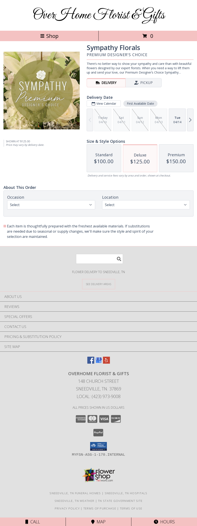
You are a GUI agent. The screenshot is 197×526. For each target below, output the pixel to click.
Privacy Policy (67, 508)
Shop (49, 35)
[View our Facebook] (90, 362)
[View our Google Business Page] (98, 362)
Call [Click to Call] (32, 522)
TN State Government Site (120, 501)
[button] (98, 446)
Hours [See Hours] (164, 522)
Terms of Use (131, 508)
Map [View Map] (98, 522)
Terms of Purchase (99, 508)
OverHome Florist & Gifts (99, 15)
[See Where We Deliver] (98, 284)
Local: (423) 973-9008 (99, 396)
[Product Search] (99, 259)
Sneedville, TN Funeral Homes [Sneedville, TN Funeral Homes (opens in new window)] (75, 493)
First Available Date (140, 103)
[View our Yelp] (106, 362)
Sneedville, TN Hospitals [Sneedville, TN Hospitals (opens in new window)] (126, 493)
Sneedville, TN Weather (74, 501)
